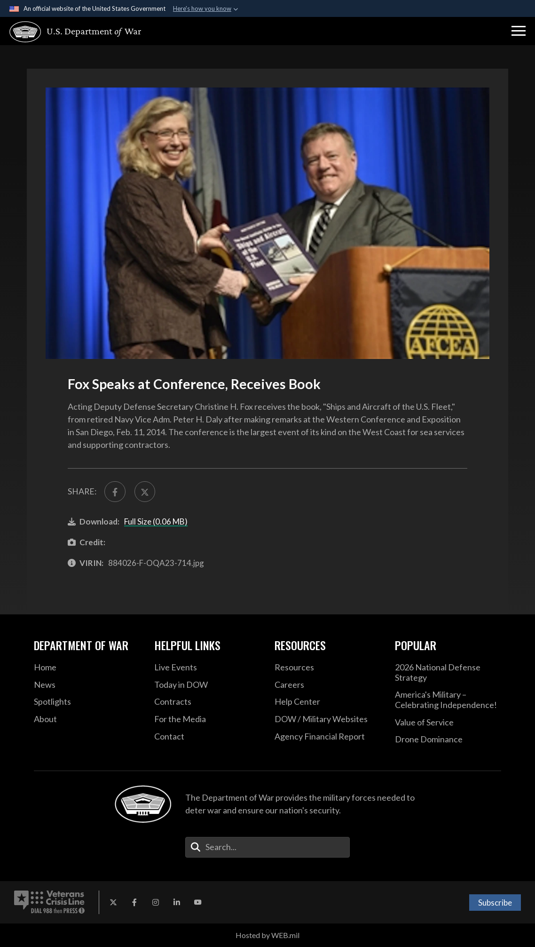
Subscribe (495, 902)
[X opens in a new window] (113, 902)
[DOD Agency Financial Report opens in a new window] (328, 736)
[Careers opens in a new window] (328, 684)
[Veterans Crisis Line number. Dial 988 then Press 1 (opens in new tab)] (49, 902)
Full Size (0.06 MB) (156, 521)
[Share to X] (145, 491)
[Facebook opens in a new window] (134, 902)
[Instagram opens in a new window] (156, 902)
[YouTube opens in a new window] (198, 902)
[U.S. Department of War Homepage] (75, 31)
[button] (518, 31)
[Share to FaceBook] (115, 491)
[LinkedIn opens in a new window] (177, 902)
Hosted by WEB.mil (267, 935)
